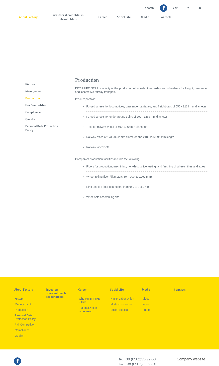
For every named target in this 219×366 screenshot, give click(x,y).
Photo (146, 309)
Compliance (33, 112)
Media (145, 17)
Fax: (138, 364)
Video (146, 298)
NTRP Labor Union (122, 298)
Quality (30, 119)
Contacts (165, 17)
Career (102, 17)
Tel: (137, 359)
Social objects (119, 309)
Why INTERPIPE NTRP (89, 300)
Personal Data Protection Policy (41, 128)
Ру (187, 8)
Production (32, 98)
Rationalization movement (88, 309)
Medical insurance (121, 304)
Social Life (124, 17)
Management (34, 92)
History (30, 85)
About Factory (28, 17)
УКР (175, 8)
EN (199, 8)
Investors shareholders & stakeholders (68, 17)
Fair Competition (36, 105)
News (145, 304)
